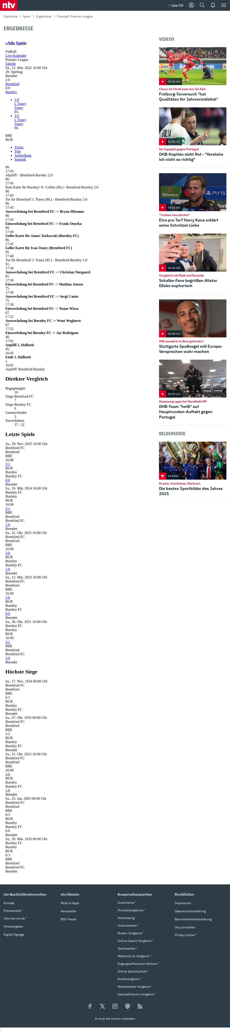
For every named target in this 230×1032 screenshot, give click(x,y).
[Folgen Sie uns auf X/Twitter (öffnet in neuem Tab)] (102, 1007)
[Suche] (202, 5)
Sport (27, 16)
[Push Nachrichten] (213, 5)
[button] (29, 894)
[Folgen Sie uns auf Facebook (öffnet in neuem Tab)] (89, 1007)
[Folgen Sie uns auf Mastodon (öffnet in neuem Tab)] (127, 1007)
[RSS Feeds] (140, 1007)
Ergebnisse (44, 16)
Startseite (11, 16)
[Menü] (223, 5)
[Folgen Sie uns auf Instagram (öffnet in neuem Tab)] (115, 1007)
